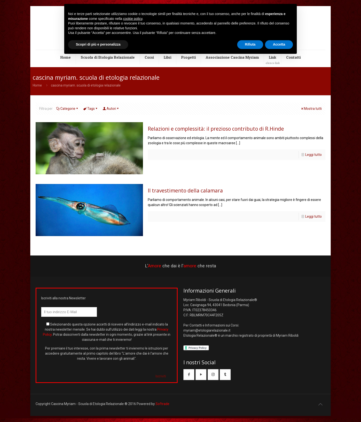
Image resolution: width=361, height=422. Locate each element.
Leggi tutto (313, 155)
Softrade (162, 404)
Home (37, 85)
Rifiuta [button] (250, 44)
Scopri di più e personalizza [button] (98, 44)
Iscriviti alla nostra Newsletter (63, 298)
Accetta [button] (279, 44)
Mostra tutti (311, 109)
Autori (110, 109)
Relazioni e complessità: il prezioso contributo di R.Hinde (216, 128)
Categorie (67, 109)
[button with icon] (188, 374)
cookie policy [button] (132, 19)
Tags (90, 109)
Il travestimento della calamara (185, 190)
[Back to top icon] (320, 404)
